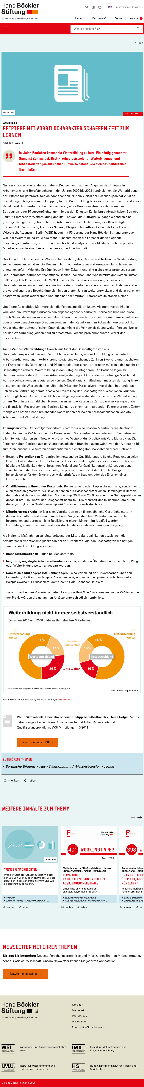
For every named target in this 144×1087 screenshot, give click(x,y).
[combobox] (102, 29)
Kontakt (76, 1004)
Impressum (78, 1016)
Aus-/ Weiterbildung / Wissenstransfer (69, 766)
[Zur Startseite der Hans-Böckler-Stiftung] (20, 17)
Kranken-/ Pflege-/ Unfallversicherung (25, 900)
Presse (118, 18)
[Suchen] (138, 29)
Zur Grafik (64, 699)
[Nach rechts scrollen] (140, 817)
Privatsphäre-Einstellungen (87, 1027)
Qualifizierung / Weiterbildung (80, 897)
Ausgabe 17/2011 (13, 142)
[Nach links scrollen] (133, 817)
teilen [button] (30, 780)
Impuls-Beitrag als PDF (36, 743)
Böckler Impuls (133, 113)
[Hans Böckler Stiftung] (20, 1017)
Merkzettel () (99, 18)
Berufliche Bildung (20, 766)
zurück (139, 43)
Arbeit (109, 766)
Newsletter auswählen (24, 974)
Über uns (79, 18)
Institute (133, 18)
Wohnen (10, 897)
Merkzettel (78, 1010)
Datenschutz (79, 1021)
